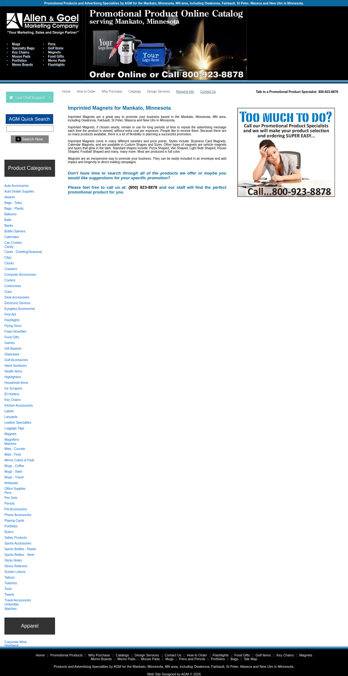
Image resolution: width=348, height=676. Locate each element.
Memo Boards (101, 659)
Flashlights (221, 655)
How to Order (197, 655)
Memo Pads (126, 659)
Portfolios (218, 659)
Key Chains (285, 655)
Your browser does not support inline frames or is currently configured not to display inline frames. (297, 42)
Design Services (147, 655)
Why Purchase (99, 655)
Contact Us (173, 655)
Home (40, 655)
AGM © (186, 674)
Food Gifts (242, 655)
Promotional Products (66, 655)
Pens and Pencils (192, 659)
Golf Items (263, 655)
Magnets (305, 655)
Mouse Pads (150, 659)
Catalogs (122, 655)
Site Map (250, 659)
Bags (234, 659)
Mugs (169, 659)
